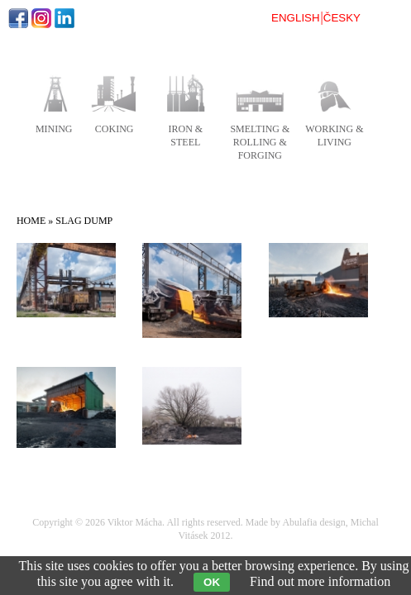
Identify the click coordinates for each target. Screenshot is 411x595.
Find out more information (320, 581)
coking (114, 129)
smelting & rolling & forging (259, 142)
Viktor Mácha (135, 522)
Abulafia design (313, 522)
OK (211, 582)
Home (31, 220)
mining (54, 129)
